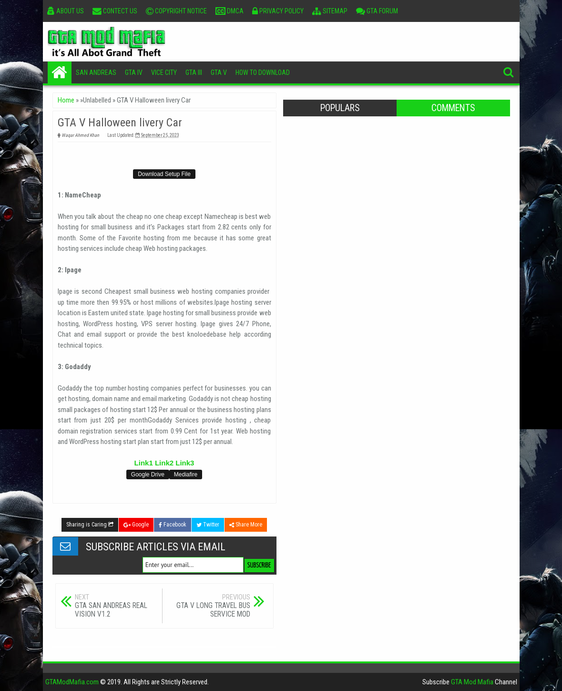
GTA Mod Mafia (472, 682)
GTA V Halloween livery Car (120, 122)
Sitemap (329, 11)
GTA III (193, 72)
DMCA (229, 11)
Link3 (184, 463)
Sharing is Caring (89, 524)
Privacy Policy (278, 11)
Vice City (164, 72)
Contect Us (114, 11)
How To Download (262, 72)
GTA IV (134, 72)
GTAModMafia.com (72, 682)
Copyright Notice (176, 11)
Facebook (172, 524)
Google (136, 524)
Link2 (164, 463)
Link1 (143, 463)
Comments (453, 108)
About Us (65, 11)
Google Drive (147, 474)
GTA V (219, 72)
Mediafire (185, 474)
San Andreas (96, 72)
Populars (339, 108)
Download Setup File (164, 174)
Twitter (207, 524)
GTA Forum (377, 11)
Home (60, 72)
